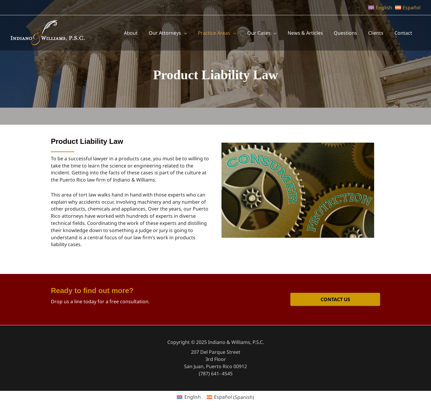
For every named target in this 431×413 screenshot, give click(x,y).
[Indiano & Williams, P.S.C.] (47, 32)
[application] (216, 32)
